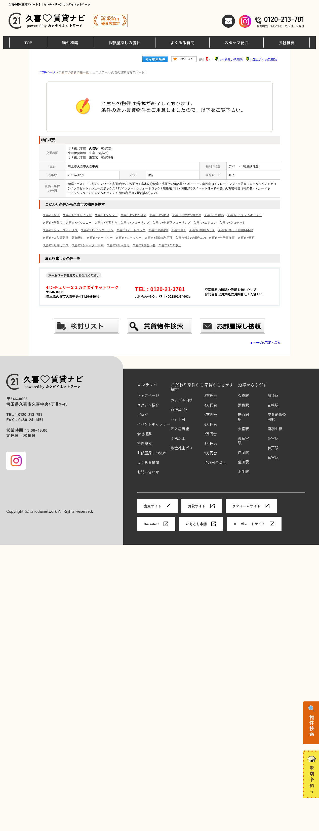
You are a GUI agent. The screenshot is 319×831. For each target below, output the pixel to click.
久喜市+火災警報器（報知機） (63, 238)
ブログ (142, 414)
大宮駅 (243, 428)
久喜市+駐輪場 (158, 230)
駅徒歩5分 (179, 409)
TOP (28, 42)
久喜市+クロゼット (232, 222)
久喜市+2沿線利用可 (158, 238)
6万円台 (210, 424)
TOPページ (47, 72)
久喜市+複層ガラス (56, 245)
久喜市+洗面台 (159, 215)
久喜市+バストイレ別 (77, 215)
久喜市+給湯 (51, 215)
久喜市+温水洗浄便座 (186, 215)
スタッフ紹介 (236, 42)
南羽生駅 (274, 428)
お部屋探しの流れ (124, 42)
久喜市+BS (178, 230)
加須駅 (272, 395)
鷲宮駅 (272, 457)
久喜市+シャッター (129, 238)
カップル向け (182, 400)
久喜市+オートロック (130, 230)
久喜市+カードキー (100, 238)
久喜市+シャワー (106, 215)
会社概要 (286, 42)
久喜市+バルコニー (79, 222)
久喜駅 (243, 395)
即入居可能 (180, 428)
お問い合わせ (148, 472)
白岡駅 (243, 452)
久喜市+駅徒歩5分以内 (190, 238)
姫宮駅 (272, 438)
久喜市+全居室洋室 (222, 238)
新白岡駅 (243, 417)
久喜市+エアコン (204, 222)
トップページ (148, 395)
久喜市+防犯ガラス (202, 230)
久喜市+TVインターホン (97, 230)
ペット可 (178, 419)
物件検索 (70, 42)
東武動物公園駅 (276, 417)
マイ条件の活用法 (231, 59)
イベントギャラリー (153, 424)
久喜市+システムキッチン (244, 215)
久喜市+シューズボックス (60, 230)
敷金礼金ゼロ (182, 448)
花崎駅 (272, 405)
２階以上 (178, 438)
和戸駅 (272, 448)
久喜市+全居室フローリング (171, 222)
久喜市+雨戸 (246, 238)
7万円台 (210, 433)
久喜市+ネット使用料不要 (235, 230)
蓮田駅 (243, 462)
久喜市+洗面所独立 (133, 215)
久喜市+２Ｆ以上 (169, 245)
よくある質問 (182, 42)
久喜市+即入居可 (118, 245)
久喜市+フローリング (135, 222)
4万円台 (210, 405)
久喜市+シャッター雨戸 (88, 245)
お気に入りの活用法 (263, 59)
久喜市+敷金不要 (144, 245)
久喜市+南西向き (106, 222)
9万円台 (210, 453)
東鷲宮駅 (243, 440)
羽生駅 (243, 471)
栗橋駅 (243, 405)
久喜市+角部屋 (53, 222)
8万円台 (210, 443)
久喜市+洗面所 (214, 215)
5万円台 (210, 414)
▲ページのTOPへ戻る (265, 342)
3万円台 (210, 395)
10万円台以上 (215, 462)
